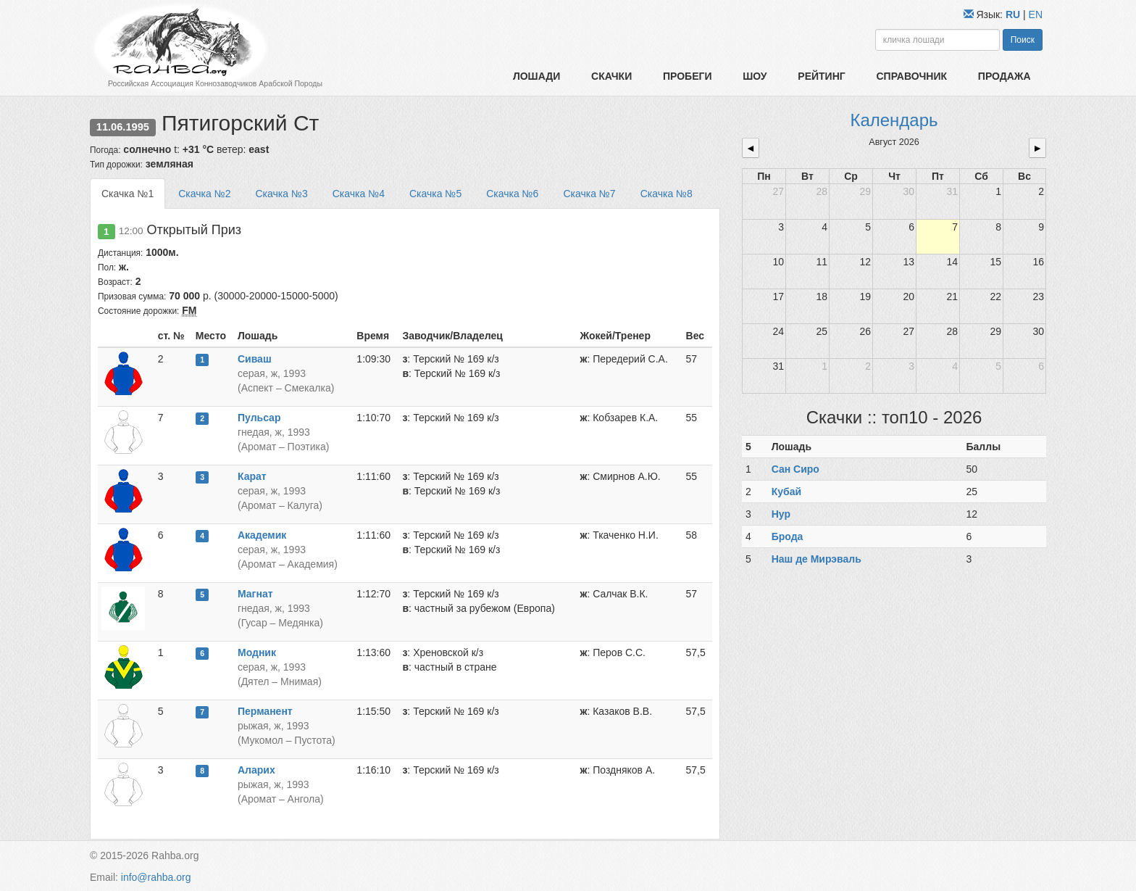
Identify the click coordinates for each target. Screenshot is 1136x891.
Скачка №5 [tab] (435, 193)
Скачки (611, 76)
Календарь (893, 120)
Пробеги (687, 76)
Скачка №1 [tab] (127, 193)
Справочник (911, 76)
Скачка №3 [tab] (281, 193)
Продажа (1004, 76)
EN (1036, 14)
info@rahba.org (156, 877)
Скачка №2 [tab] (204, 193)
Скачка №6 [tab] (512, 193)
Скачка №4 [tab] (359, 193)
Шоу (755, 76)
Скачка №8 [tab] (666, 193)
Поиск (1023, 40)
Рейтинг (821, 76)
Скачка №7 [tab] (589, 193)
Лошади (536, 76)
